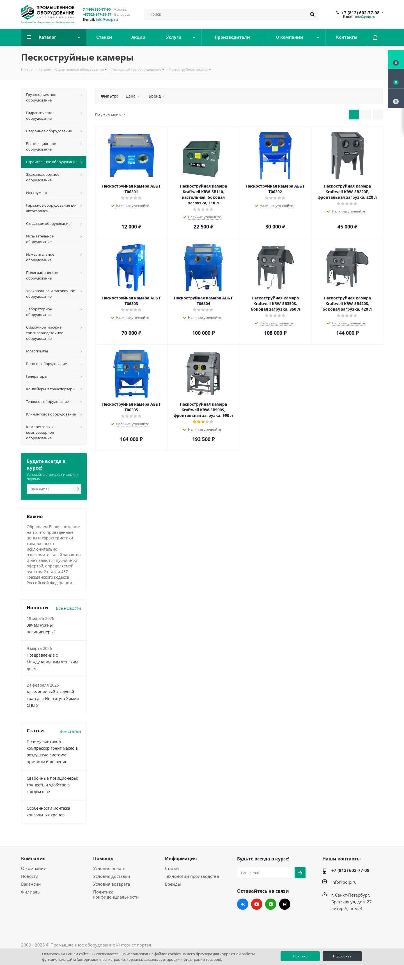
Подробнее (342, 956)
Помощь (103, 858)
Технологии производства (192, 876)
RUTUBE (284, 904)
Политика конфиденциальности (116, 894)
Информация (181, 858)
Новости (29, 876)
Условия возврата (111, 884)
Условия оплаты (110, 868)
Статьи (172, 868)
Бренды (173, 884)
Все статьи (70, 731)
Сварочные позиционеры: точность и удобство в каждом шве (52, 784)
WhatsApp (270, 904)
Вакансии (31, 884)
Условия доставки (111, 876)
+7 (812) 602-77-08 (360, 12)
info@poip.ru (107, 19)
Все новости (68, 608)
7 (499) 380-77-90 (97, 9)
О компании (34, 868)
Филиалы (31, 892)
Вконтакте (242, 904)
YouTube (256, 904)
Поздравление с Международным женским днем (52, 661)
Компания (33, 858)
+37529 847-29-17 (97, 14)
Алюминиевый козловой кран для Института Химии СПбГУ (53, 698)
